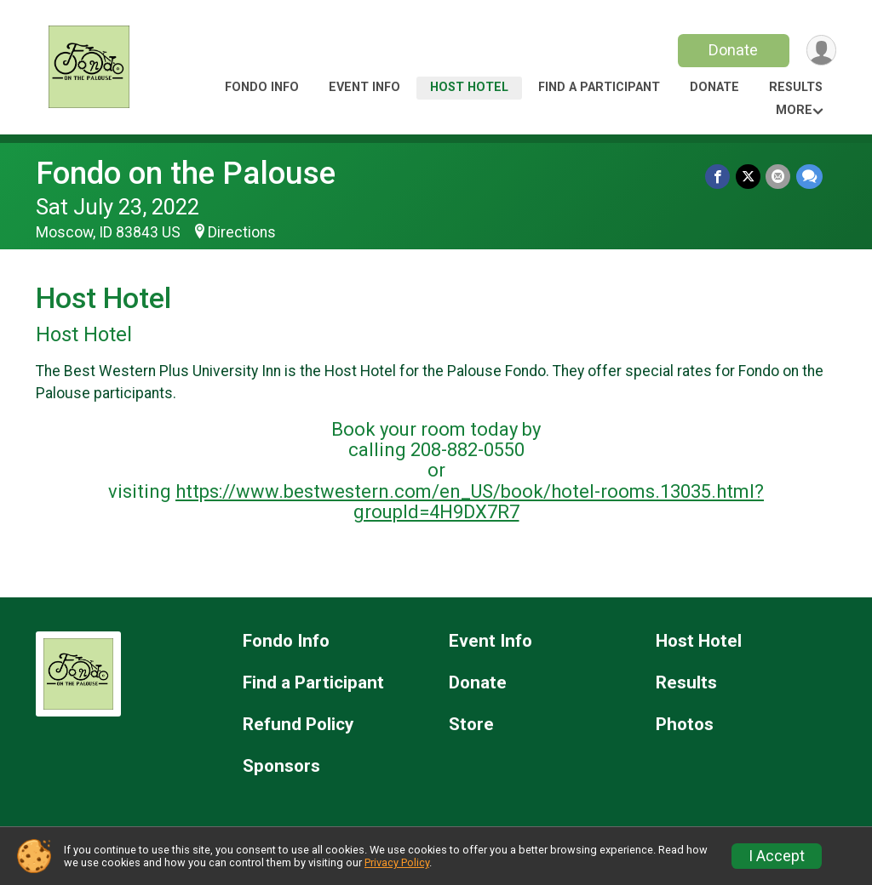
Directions (242, 232)
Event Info (364, 87)
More (794, 110)
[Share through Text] (809, 176)
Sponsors (281, 766)
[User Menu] (820, 50)
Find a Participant (599, 87)
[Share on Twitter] (749, 176)
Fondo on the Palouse (186, 173)
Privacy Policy (396, 862)
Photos (685, 724)
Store (471, 724)
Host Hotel (469, 87)
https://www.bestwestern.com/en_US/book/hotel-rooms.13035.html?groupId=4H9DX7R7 (469, 501)
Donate (732, 50)
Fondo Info (262, 87)
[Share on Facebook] (719, 176)
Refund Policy (298, 724)
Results (796, 87)
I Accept (777, 856)
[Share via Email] (778, 176)
